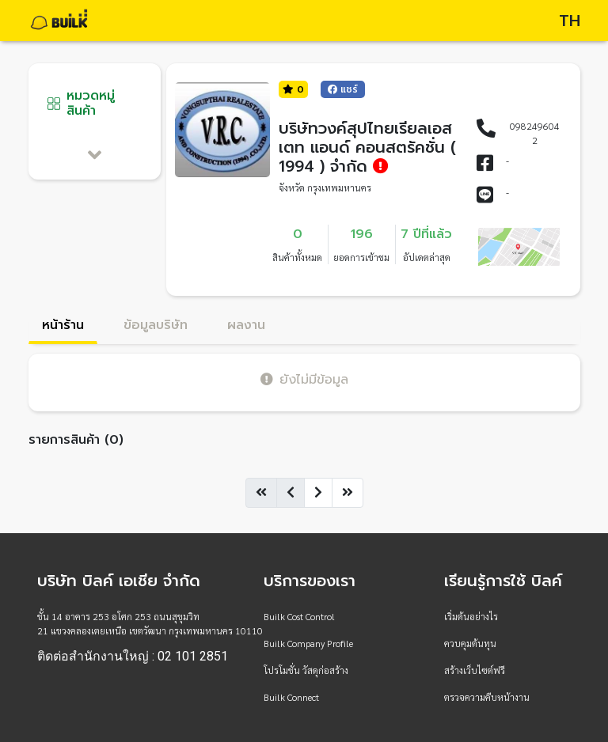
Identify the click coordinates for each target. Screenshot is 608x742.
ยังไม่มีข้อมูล (304, 379)
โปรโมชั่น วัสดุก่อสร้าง (306, 670)
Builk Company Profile (308, 643)
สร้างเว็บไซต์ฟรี (474, 670)
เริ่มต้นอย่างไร (471, 616)
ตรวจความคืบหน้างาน (487, 697)
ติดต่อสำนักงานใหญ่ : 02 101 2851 (132, 656)
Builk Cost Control (299, 616)
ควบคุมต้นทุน (470, 643)
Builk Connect (291, 697)
